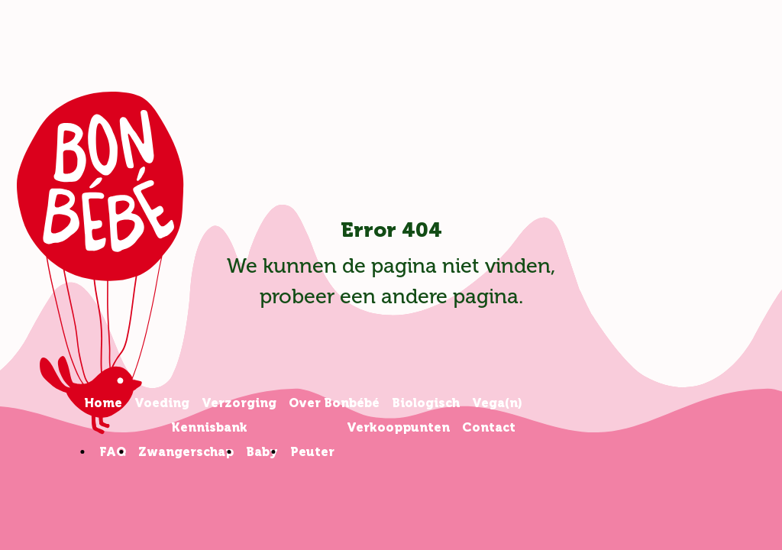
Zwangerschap (186, 452)
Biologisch (426, 403)
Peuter (312, 452)
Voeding (161, 403)
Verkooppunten (398, 427)
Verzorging (239, 403)
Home (103, 403)
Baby (262, 452)
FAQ (112, 452)
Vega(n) (497, 403)
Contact (488, 427)
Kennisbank (209, 427)
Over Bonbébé (334, 403)
